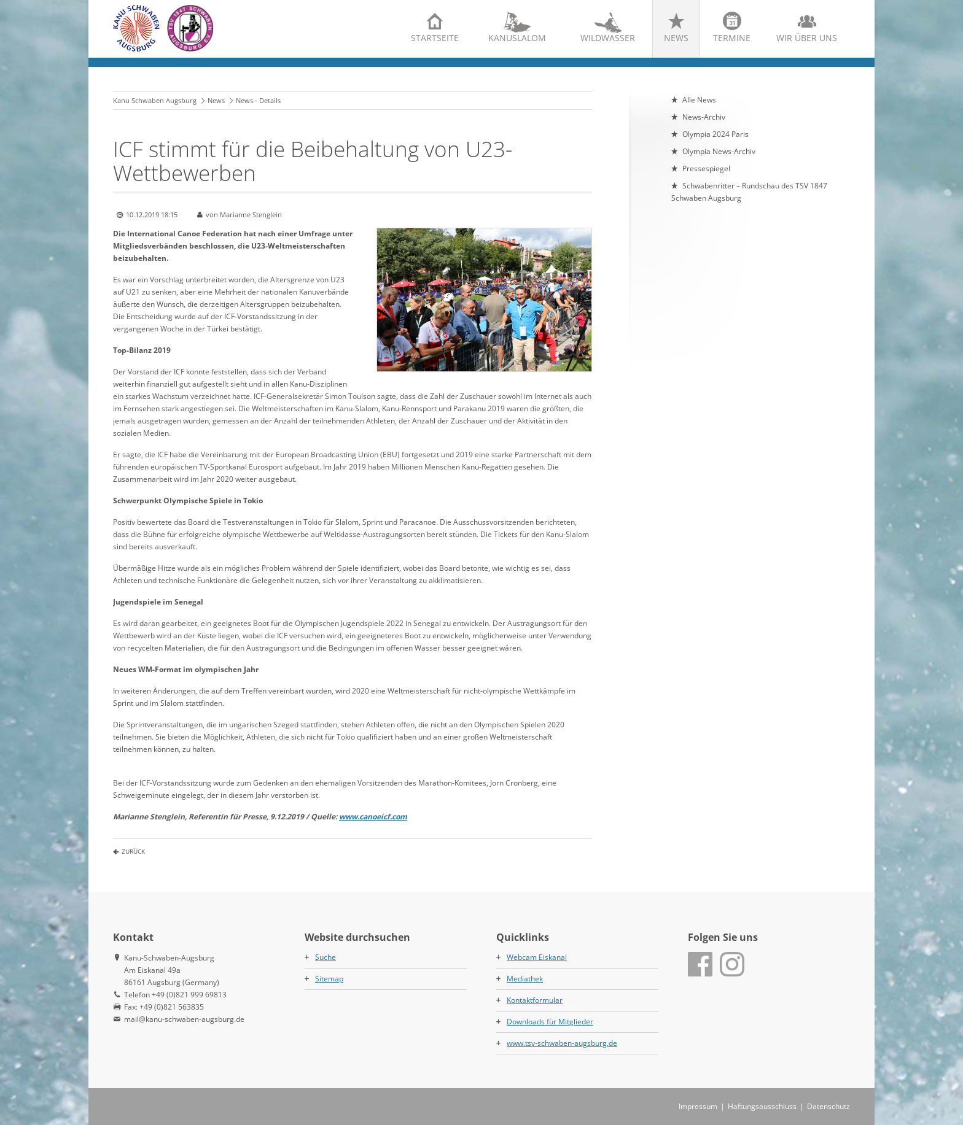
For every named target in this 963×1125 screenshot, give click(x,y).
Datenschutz (828, 1106)
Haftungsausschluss (762, 1106)
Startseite (435, 38)
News (676, 38)
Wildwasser (607, 38)
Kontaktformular (535, 1000)
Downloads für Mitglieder (550, 1021)
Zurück (133, 851)
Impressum (698, 1106)
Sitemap (329, 978)
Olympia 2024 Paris (715, 134)
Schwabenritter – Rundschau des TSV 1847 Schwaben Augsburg (749, 191)
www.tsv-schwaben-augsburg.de (562, 1043)
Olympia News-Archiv (718, 151)
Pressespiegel (706, 168)
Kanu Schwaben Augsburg (155, 100)
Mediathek (525, 978)
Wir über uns (806, 38)
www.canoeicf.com (373, 816)
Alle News (699, 100)
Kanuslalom (517, 38)
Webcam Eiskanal (537, 957)
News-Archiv (703, 117)
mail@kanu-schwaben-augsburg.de (184, 1019)
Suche (325, 957)
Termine (732, 38)
